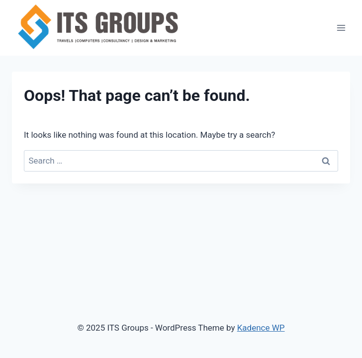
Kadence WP (261, 328)
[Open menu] (341, 27)
